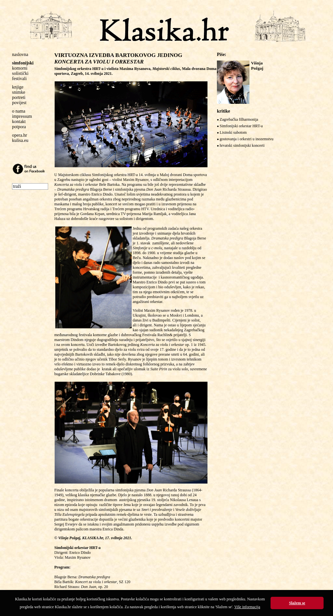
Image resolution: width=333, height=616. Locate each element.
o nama (18, 111)
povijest (19, 102)
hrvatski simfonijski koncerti (242, 145)
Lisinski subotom (233, 132)
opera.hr (19, 135)
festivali (19, 78)
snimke (18, 92)
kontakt (19, 121)
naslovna (20, 54)
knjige (17, 87)
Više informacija (247, 607)
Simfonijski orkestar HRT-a (241, 126)
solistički (20, 73)
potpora (19, 126)
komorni (19, 68)
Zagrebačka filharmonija (239, 119)
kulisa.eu (20, 140)
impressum (22, 116)
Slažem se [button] (297, 603)
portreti (18, 97)
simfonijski (22, 63)
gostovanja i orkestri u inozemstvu (246, 139)
